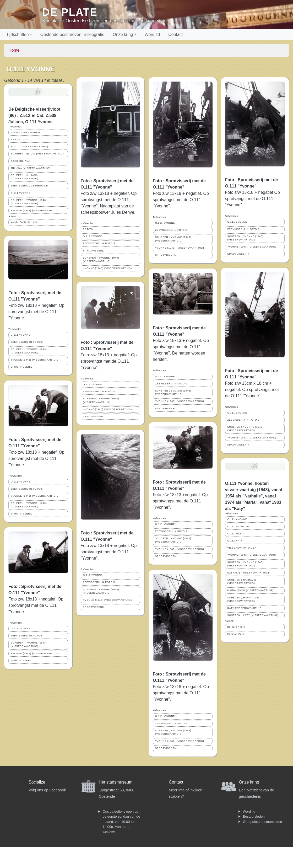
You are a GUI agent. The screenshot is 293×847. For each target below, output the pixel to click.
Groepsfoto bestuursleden (262, 822)
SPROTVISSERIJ (21, 367)
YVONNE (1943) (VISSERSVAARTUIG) (35, 210)
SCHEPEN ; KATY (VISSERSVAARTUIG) (253, 615)
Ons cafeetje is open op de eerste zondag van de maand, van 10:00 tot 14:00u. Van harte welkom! (121, 822)
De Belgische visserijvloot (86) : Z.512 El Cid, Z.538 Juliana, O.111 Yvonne (34, 115)
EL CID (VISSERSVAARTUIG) (29, 146)
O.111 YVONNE (20, 193)
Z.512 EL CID (19, 139)
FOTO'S (88, 229)
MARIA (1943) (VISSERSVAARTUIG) (250, 590)
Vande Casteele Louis (24, 222)
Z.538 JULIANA (20, 161)
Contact (175, 34)
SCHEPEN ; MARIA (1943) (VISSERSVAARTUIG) (244, 599)
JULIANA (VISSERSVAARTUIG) (30, 168)
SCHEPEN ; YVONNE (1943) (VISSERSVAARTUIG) (29, 202)
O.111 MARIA (236, 533)
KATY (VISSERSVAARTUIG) (245, 608)
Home (14, 50)
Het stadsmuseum (116, 782)
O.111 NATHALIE (238, 526)
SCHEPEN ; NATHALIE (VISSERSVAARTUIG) (241, 581)
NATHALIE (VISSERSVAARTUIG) (248, 572)
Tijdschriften (17, 34)
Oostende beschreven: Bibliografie (72, 34)
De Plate (69, 12)
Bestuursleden (254, 816)
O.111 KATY (235, 540)
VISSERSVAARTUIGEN (25, 132)
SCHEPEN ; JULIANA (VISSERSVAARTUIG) (24, 177)
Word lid (152, 34)
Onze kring (123, 34)
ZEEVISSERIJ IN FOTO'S (27, 342)
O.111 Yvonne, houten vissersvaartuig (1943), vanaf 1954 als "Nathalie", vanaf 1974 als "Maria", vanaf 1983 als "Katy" (254, 496)
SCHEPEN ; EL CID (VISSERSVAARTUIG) (37, 153)
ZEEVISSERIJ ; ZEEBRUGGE (29, 185)
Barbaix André (236, 627)
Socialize (37, 782)
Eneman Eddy (236, 634)
